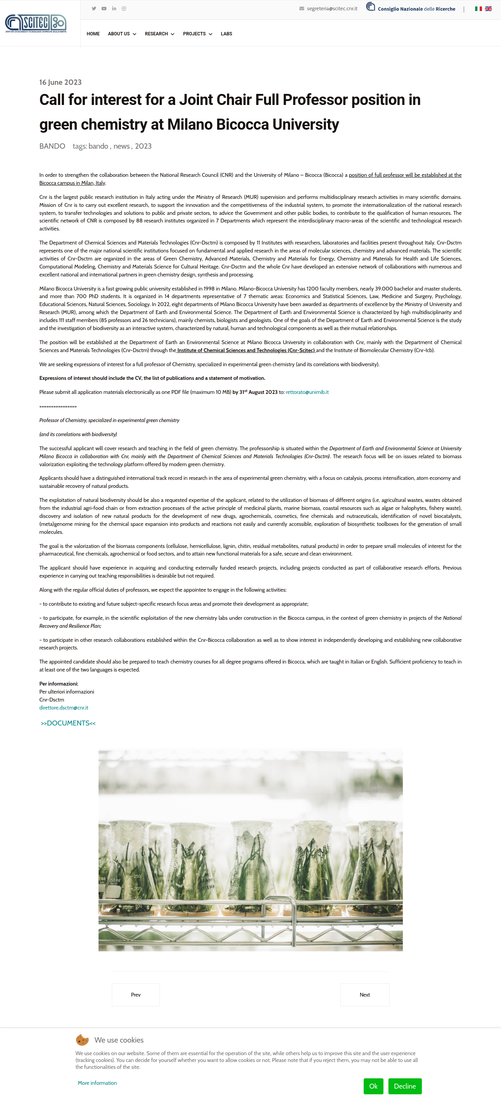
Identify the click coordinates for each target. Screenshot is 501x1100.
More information (97, 1082)
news (122, 146)
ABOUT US (119, 34)
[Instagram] (124, 8)
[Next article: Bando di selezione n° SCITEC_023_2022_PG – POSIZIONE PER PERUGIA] (365, 997)
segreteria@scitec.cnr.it (332, 8)
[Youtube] (104, 8)
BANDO (52, 146)
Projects (194, 34)
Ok (373, 1086)
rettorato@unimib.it (309, 393)
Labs (226, 34)
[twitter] (94, 8)
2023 (143, 146)
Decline (405, 1086)
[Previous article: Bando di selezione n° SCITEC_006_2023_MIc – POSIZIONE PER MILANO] (136, 997)
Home (93, 34)
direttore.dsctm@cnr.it (64, 709)
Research (156, 34)
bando (99, 146)
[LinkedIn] (114, 8)
